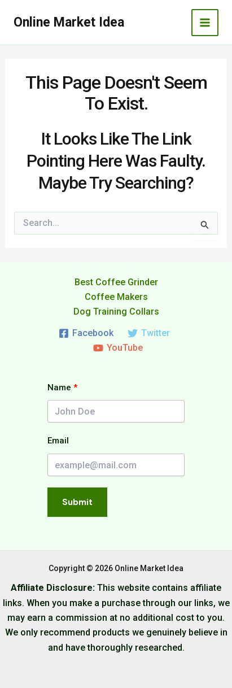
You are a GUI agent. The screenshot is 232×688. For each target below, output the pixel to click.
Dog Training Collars (116, 311)
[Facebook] (86, 333)
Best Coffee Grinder (116, 282)
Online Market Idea (69, 22)
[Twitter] (149, 333)
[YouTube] (117, 348)
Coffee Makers (116, 296)
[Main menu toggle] (204, 22)
